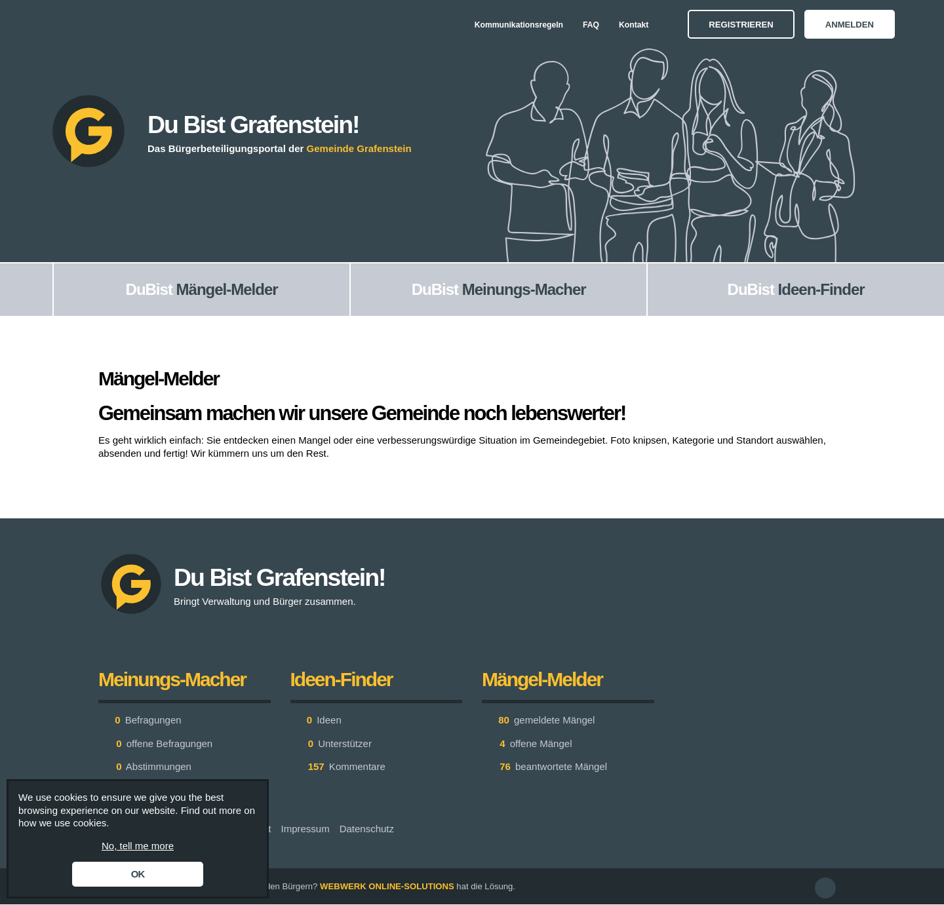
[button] (825, 887)
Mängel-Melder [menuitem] (227, 289)
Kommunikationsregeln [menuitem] (519, 24)
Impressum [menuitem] (305, 828)
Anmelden (849, 24)
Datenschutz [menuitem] (367, 828)
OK (138, 873)
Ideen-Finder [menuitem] (821, 289)
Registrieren (741, 24)
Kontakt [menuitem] (633, 24)
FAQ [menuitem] (591, 24)
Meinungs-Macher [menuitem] (524, 289)
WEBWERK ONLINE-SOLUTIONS (387, 886)
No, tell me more (138, 845)
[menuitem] (26, 289)
